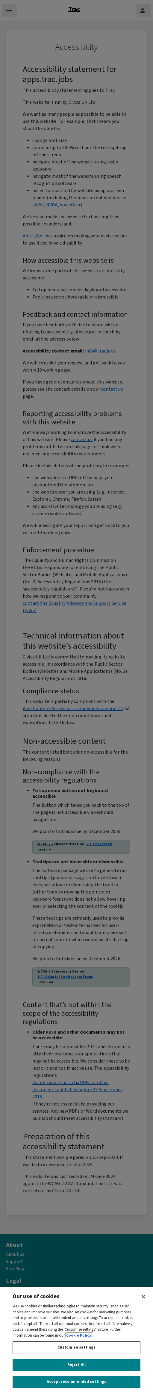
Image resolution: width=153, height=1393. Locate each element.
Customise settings (76, 1355)
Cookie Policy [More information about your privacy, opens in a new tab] (78, 1342)
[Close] (143, 1304)
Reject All (76, 1372)
